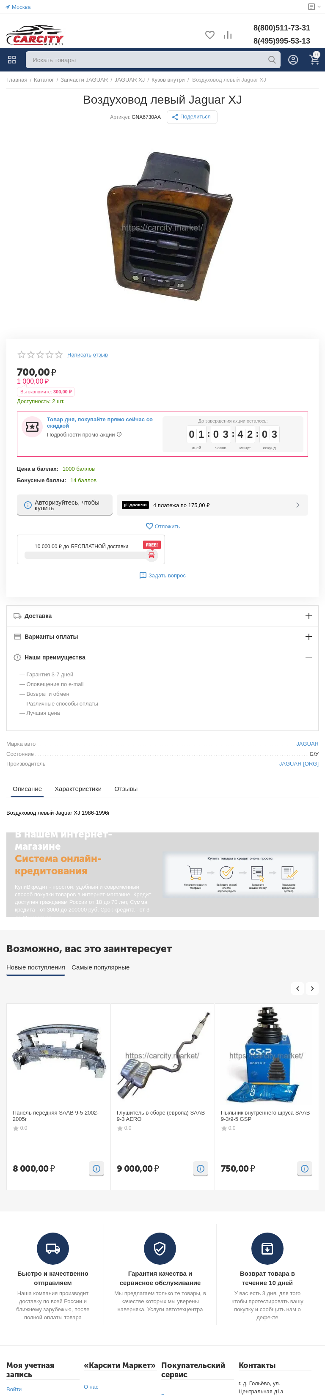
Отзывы (126, 788)
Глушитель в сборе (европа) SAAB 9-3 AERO (161, 1116)
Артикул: (120, 117)
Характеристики (78, 788)
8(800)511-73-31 (281, 28)
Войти (14, 1389)
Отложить (162, 526)
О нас (91, 1387)
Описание (27, 788)
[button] (192, 117)
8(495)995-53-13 (281, 41)
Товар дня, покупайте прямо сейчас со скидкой (100, 422)
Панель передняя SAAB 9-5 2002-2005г (56, 1116)
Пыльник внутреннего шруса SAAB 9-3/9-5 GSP (265, 1116)
